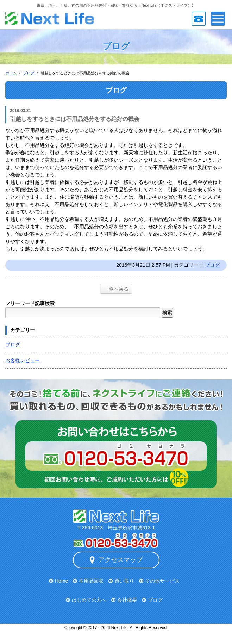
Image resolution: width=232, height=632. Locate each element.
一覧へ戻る (116, 289)
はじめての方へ (89, 600)
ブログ (29, 73)
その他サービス (162, 581)
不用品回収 (91, 581)
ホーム (11, 73)
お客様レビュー (22, 360)
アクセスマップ (116, 559)
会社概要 (127, 600)
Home (61, 581)
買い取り (124, 581)
